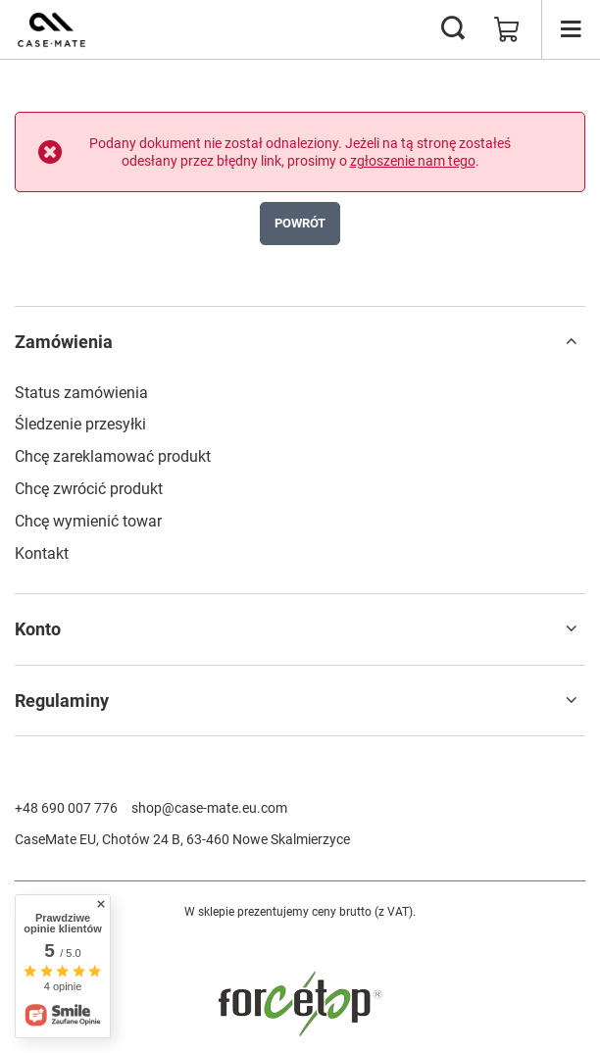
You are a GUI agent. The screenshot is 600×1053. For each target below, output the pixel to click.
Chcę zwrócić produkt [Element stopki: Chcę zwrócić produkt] (89, 488)
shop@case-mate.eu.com (209, 808)
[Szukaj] (452, 29)
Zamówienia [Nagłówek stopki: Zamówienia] (64, 341)
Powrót (300, 223)
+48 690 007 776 (66, 808)
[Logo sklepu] (51, 29)
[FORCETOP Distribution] (300, 1034)
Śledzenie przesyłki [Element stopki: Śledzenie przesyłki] (80, 424)
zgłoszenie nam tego (412, 161)
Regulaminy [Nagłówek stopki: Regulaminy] (62, 700)
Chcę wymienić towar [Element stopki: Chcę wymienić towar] (88, 521)
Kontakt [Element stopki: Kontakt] (42, 553)
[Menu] (570, 29)
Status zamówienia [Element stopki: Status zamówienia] (81, 392)
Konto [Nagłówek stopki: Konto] (38, 629)
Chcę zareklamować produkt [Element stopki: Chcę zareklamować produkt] (113, 456)
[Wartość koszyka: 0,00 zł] (506, 29)
